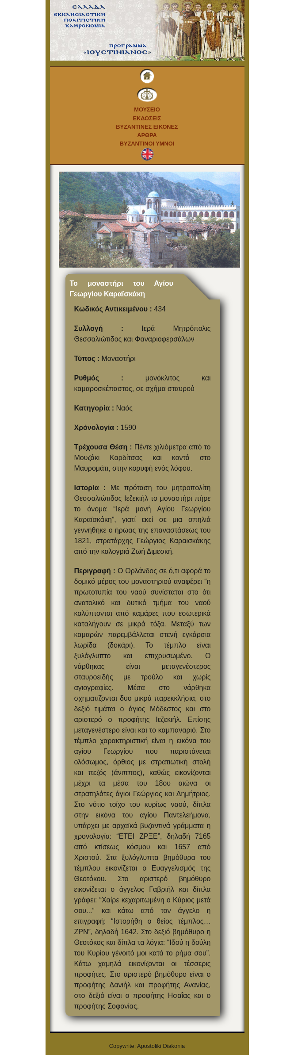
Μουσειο (147, 109)
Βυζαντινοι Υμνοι (147, 143)
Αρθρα (147, 135)
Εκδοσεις (147, 118)
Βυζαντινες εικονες (147, 126)
